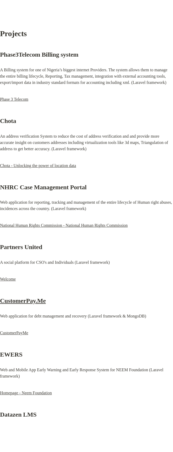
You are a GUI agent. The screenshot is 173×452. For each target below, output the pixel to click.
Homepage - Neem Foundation (26, 393)
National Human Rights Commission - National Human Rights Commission (64, 225)
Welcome (8, 279)
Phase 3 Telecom (14, 99)
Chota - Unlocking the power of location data (38, 165)
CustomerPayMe (14, 333)
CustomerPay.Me (23, 300)
